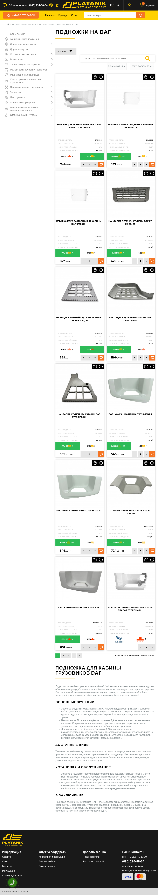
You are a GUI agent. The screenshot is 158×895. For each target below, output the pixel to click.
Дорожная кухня (19, 49)
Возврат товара (47, 866)
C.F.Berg (98, 140)
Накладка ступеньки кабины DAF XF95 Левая (79, 415)
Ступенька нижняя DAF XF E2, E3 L (78, 607)
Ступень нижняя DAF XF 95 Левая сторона (130, 512)
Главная (50, 15)
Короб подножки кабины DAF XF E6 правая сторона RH (130, 609)
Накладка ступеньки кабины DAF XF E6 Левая (130, 319)
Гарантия (7, 866)
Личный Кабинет (47, 861)
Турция (150, 537)
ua (117, 5)
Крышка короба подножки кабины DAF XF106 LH (130, 126)
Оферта (6, 856)
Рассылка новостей (93, 861)
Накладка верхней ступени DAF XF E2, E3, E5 (130, 222)
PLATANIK (23, 891)
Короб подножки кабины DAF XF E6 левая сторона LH (79, 126)
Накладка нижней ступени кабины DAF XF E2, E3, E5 (79, 319)
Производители (91, 856)
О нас (74, 15)
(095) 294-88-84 (38, 5)
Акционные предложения (24, 39)
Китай (99, 151)
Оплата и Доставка (12, 875)
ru (112, 5)
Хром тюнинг (17, 33)
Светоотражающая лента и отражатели (25, 81)
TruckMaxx (148, 526)
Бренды (62, 15)
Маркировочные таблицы (24, 74)
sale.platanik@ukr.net (133, 866)
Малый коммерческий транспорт (28, 69)
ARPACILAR (97, 623)
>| (80, 655)
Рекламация (8, 870)
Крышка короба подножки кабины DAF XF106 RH (79, 222)
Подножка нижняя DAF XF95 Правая (79, 510)
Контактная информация (52, 856)
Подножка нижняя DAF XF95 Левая (130, 414)
